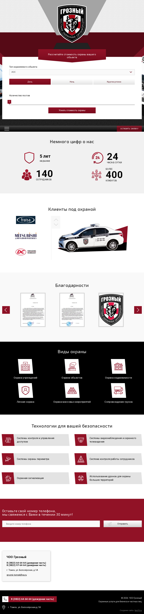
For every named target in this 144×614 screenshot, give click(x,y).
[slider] (9, 102)
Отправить (122, 523)
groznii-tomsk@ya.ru (17, 575)
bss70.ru (138, 610)
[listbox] (72, 72)
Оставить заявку (129, 129)
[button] (56, 219)
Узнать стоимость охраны (72, 110)
